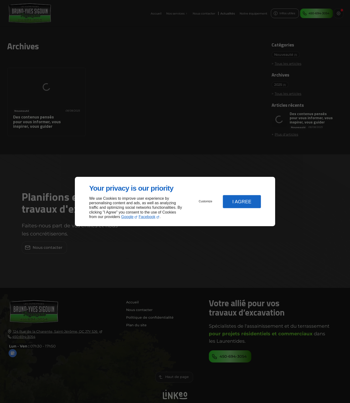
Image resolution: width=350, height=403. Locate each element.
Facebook (147, 217)
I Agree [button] (241, 201)
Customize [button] (205, 201)
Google (127, 217)
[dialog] (175, 201)
